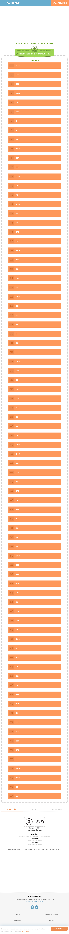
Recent (52, 920)
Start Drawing (60, 3)
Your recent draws (51, 914)
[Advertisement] (34, 23)
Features (17, 920)
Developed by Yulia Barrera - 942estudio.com (34, 899)
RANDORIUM (13, 3)
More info (25, 931)
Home (17, 914)
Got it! (59, 929)
